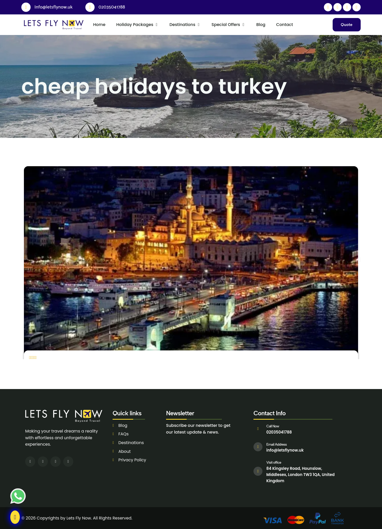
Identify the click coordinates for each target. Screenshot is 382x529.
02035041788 (111, 7)
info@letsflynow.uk (285, 450)
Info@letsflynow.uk (53, 7)
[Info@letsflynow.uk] (26, 7)
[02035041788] (90, 7)
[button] (22, 260)
